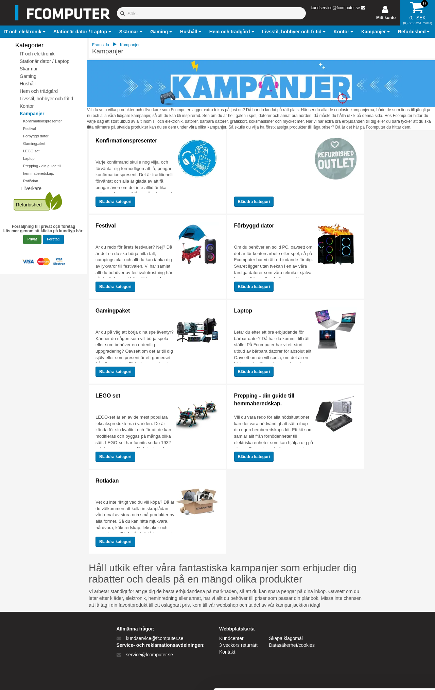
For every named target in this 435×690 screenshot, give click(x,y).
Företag (53, 239)
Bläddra (115, 201)
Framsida (100, 45)
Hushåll (28, 83)
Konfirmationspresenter (42, 121)
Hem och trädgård (39, 91)
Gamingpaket (34, 143)
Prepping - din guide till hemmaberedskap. (264, 399)
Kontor (27, 106)
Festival (29, 129)
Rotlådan (30, 181)
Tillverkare (30, 188)
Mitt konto (386, 17)
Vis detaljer (353, 676)
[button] (25, 32)
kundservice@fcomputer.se (335, 7)
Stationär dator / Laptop (44, 61)
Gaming (28, 76)
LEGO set (31, 151)
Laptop (29, 158)
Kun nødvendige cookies (378, 632)
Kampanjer (32, 113)
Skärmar (29, 68)
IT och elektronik (37, 53)
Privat (32, 239)
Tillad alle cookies (378, 609)
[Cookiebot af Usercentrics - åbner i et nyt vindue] (44, 677)
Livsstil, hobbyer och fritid (46, 98)
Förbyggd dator (36, 136)
